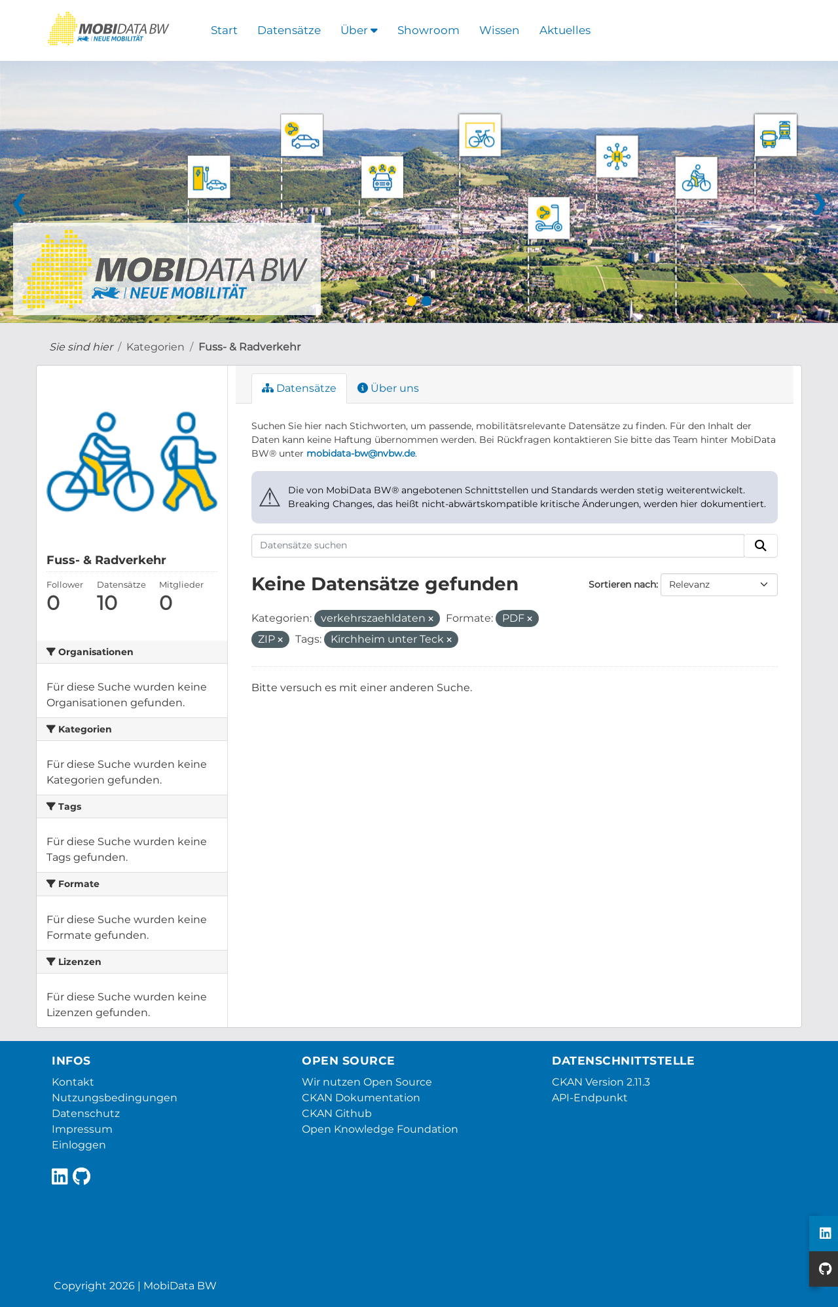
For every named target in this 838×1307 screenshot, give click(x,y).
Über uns (388, 388)
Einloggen (79, 1145)
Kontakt (73, 1082)
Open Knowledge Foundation (380, 1129)
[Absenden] (761, 546)
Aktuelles (565, 30)
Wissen (499, 30)
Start (224, 30)
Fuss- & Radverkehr (249, 347)
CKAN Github (337, 1113)
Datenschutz (86, 1113)
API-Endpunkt (590, 1097)
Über (359, 30)
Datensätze (289, 30)
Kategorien (155, 347)
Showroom (428, 30)
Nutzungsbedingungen (114, 1097)
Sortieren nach (622, 584)
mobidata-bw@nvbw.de (360, 453)
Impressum (82, 1129)
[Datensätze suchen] (497, 546)
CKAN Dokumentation (361, 1097)
